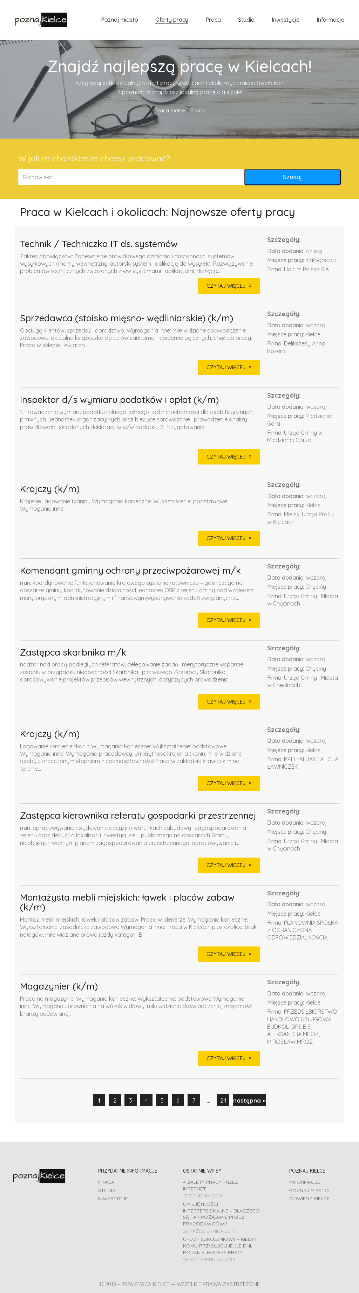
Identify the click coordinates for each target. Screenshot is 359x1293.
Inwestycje (113, 1198)
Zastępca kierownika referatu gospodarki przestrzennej (138, 816)
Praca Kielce (170, 110)
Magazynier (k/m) (59, 986)
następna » (249, 1100)
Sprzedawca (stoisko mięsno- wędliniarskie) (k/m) (126, 318)
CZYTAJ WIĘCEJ (225, 285)
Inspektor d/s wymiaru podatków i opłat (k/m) (119, 400)
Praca (106, 1182)
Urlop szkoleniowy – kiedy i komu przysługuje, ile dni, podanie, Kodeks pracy (219, 1245)
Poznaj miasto (309, 1190)
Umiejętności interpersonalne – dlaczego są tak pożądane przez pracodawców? (221, 1214)
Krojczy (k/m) (50, 489)
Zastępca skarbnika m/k (73, 653)
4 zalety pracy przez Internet (210, 1185)
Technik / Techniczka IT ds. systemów (99, 244)
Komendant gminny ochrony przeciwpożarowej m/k (130, 571)
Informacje (304, 1182)
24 (223, 1100)
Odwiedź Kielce (309, 1198)
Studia (106, 1190)
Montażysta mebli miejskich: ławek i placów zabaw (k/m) (127, 903)
